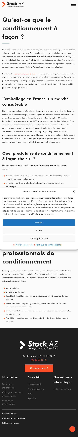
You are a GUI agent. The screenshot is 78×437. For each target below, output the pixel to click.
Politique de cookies (24, 244)
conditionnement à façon (26, 74)
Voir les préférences (39, 238)
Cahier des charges (62, 389)
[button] (73, 191)
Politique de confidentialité (48, 244)
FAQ (30, 393)
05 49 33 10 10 (39, 360)
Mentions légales (9, 413)
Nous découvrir (34, 384)
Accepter (39, 222)
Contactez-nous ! (39, 368)
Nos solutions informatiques (62, 379)
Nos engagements (36, 389)
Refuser (39, 230)
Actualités (32, 398)
